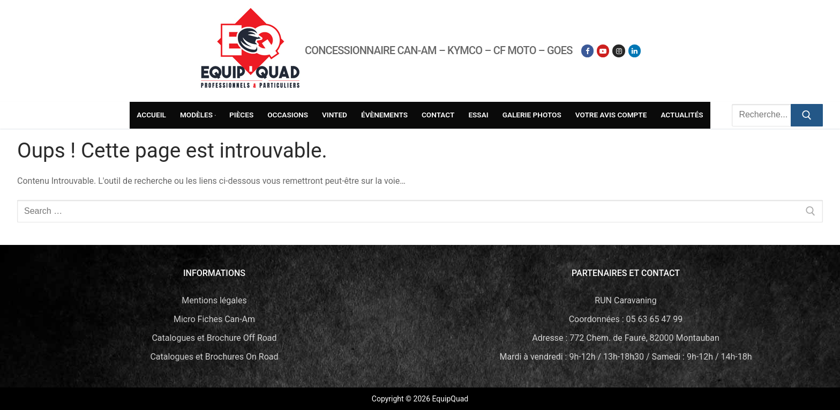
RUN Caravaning (625, 300)
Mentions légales (214, 300)
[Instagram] (618, 50)
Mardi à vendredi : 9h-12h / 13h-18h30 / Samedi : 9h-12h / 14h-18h (625, 357)
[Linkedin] (634, 50)
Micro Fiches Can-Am (214, 319)
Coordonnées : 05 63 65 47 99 (626, 319)
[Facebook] (587, 50)
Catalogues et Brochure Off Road (214, 338)
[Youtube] (603, 50)
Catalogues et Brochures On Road (214, 357)
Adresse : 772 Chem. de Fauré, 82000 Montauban (625, 338)
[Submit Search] (807, 115)
